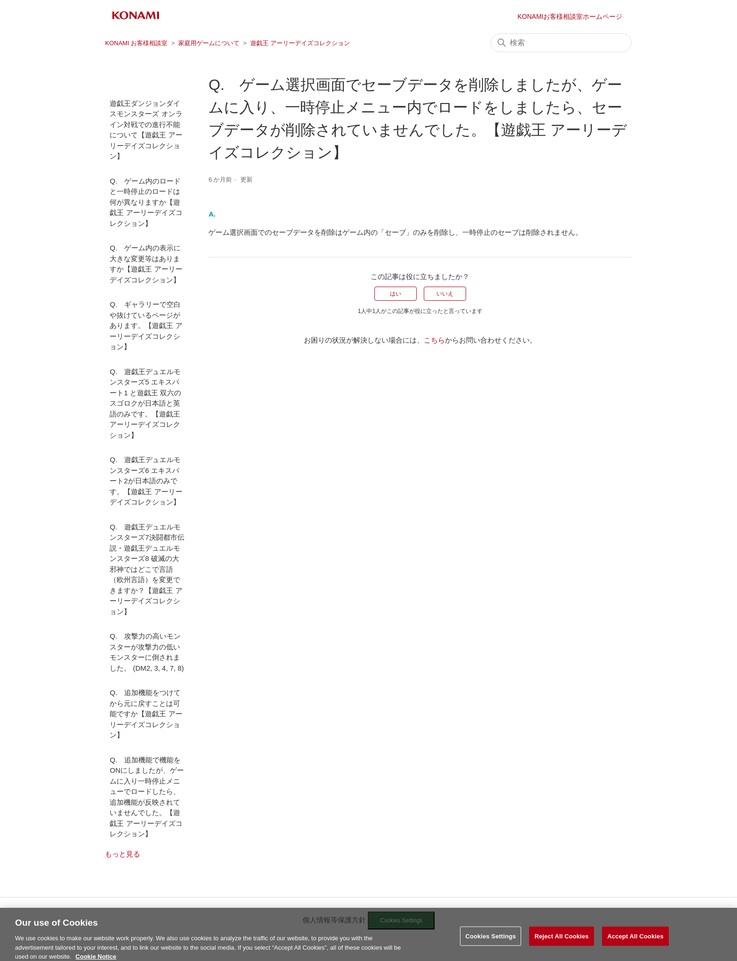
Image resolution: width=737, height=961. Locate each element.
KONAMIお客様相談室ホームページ (569, 16)
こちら (434, 340)
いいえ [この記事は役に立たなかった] (444, 293)
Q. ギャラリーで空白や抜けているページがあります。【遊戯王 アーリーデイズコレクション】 (146, 325)
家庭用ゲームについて (208, 43)
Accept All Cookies (635, 939)
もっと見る (122, 854)
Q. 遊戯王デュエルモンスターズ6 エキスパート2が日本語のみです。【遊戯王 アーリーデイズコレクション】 (146, 481)
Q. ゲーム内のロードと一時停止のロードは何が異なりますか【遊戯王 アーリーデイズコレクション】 (146, 202)
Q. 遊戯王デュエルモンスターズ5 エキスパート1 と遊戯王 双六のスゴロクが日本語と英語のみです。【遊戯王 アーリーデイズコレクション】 (145, 403)
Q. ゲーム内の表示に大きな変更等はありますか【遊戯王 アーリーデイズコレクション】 (146, 264)
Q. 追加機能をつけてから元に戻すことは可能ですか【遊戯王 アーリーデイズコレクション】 (146, 714)
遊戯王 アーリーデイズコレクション (300, 43)
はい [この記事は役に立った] (395, 293)
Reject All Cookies (561, 939)
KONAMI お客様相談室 (136, 43)
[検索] (561, 42)
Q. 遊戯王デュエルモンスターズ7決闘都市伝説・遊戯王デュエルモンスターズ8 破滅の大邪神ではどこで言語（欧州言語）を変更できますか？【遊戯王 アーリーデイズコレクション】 (147, 569)
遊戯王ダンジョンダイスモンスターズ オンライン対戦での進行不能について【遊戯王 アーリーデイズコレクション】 (146, 129)
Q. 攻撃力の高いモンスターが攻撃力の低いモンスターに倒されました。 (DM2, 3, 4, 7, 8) (147, 652)
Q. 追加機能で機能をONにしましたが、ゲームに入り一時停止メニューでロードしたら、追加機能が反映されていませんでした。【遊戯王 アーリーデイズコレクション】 (147, 797)
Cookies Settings (490, 939)
